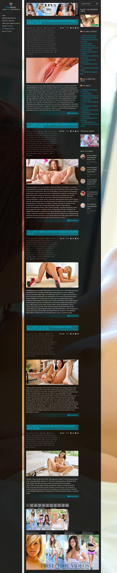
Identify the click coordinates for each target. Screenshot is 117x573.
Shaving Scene (30, 149)
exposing (28, 139)
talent (48, 254)
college (28, 34)
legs (34, 143)
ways (39, 52)
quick (27, 350)
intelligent (34, 40)
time (33, 50)
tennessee (53, 48)
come (48, 338)
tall (41, 151)
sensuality (48, 252)
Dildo (39, 137)
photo (35, 44)
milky (34, 346)
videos (36, 52)
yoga (34, 259)
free (49, 36)
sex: (42, 46)
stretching (39, 48)
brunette (31, 338)
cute (37, 34)
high (48, 38)
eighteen (37, 437)
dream (46, 137)
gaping (35, 38)
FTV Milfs (86, 86)
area (52, 30)
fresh (30, 141)
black (33, 32)
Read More (73, 113)
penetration (29, 252)
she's (36, 149)
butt (48, 435)
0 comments (29, 54)
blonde (37, 32)
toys (39, 50)
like (41, 40)
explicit (35, 244)
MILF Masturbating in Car (88, 122)
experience (46, 34)
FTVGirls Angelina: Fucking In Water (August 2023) (92, 182)
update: (47, 50)
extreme (51, 34)
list (45, 248)
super (33, 352)
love (53, 40)
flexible (43, 246)
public (54, 44)
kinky (40, 248)
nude (47, 42)
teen (44, 151)
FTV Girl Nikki (51, 238)
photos (39, 44)
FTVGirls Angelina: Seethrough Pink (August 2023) (92, 157)
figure (38, 36)
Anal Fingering (36, 30)
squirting (28, 48)
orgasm (28, 44)
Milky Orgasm (40, 346)
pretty (48, 348)
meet (27, 145)
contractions (53, 135)
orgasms (28, 348)
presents (49, 44)
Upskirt (51, 50)
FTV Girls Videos (89, 31)
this (30, 50)
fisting (38, 246)
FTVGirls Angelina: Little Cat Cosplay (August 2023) (92, 169)
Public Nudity (29, 46)
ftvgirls (31, 38)
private (43, 147)
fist (35, 246)
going (48, 141)
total (36, 50)
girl (39, 38)
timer (55, 254)
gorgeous (31, 248)
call (49, 32)
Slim (42, 350)
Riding (51, 147)
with (43, 52)
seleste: (28, 443)
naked (35, 145)
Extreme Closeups (31, 36)
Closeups (52, 32)
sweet (47, 48)
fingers (42, 36)
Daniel (40, 28)
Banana (52, 240)
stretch (34, 48)
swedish (43, 254)
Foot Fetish (53, 139)
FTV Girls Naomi (51, 131)
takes (38, 151)
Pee (32, 44)
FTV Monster (44, 342)
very (32, 52)
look (51, 40)
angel (48, 30)
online (51, 42)
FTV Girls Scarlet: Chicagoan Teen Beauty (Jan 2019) (49, 328)
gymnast (52, 141)
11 (67, 505)
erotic (55, 242)
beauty (49, 336)
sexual (28, 254)
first (46, 36)
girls (41, 38)
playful (39, 147)
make (47, 143)
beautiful (28, 32)
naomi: (40, 145)
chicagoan (37, 338)
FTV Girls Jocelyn (50, 28)
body (35, 135)
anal (30, 30)
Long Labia (46, 40)
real (35, 46)
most (39, 42)
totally (27, 153)
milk (31, 346)
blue (40, 32)
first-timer (31, 246)
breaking (44, 32)
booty (45, 435)
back (55, 133)
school (38, 46)
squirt (53, 46)
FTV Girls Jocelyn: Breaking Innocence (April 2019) (51, 22)
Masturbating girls (87, 80)
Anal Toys (43, 30)
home (30, 143)
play (46, 44)
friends (52, 36)
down (40, 34)
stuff (44, 48)
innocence (53, 38)
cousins (33, 34)
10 (63, 505)
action (31, 133)
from (27, 38)
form (46, 246)
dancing (31, 137)
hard (27, 143)
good (44, 38)
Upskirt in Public (45, 256)
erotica (40, 340)
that (27, 50)
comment (46, 135)
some (49, 46)
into (39, 40)
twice (42, 50)
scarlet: (32, 350)
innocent (28, 40)
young (51, 52)
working (47, 52)
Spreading (49, 149)
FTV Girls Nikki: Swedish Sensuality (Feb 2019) (52, 232)
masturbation (30, 42)
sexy (38, 350)
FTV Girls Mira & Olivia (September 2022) (92, 206)
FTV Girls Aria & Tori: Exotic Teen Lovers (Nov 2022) (92, 194)
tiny (49, 352)
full (49, 342)
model (36, 42)
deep (35, 137)
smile (40, 149)
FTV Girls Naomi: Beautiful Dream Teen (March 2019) (51, 125)
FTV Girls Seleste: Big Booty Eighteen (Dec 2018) (51, 427)
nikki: (39, 250)
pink (43, 44)
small (45, 46)
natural (44, 42)
